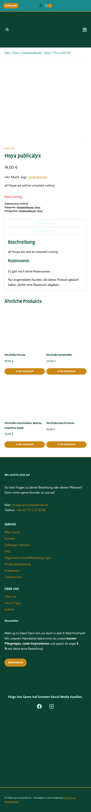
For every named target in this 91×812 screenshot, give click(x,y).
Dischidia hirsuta (15, 355)
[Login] (41, 6)
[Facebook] (39, 706)
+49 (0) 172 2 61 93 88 (31, 510)
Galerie (9, 609)
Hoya (9, 148)
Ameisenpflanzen (25, 207)
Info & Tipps (13, 603)
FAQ (8, 551)
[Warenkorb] (48, 6)
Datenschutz (13, 577)
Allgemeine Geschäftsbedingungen (28, 558)
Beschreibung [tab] (45, 223)
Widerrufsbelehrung (18, 564)
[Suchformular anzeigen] (7, 29)
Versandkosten (37, 177)
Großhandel (11, 5)
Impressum (12, 570)
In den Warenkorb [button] (25, 371)
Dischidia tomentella (59, 355)
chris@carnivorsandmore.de (30, 505)
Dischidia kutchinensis (60, 423)
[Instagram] (52, 706)
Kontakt (10, 538)
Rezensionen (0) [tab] (45, 231)
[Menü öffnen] (86, 29)
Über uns (10, 596)
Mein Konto (12, 532)
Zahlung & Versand (17, 545)
